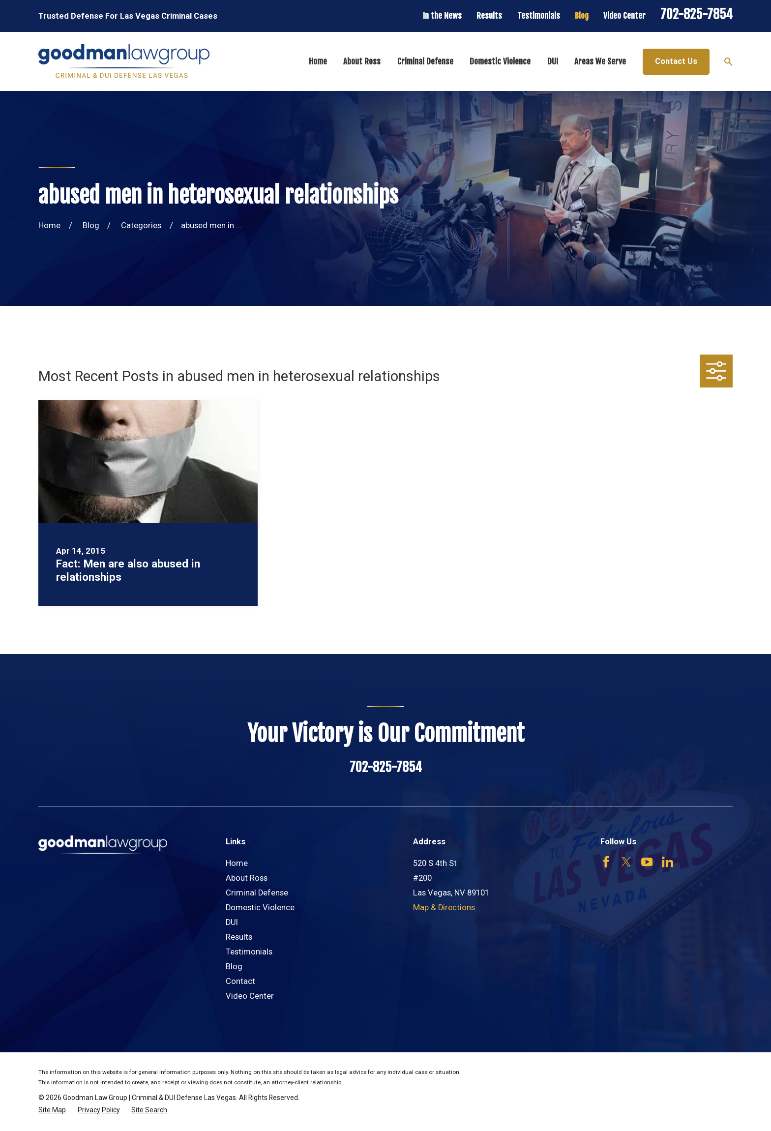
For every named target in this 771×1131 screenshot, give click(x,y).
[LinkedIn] (667, 861)
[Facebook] (606, 861)
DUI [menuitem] (552, 61)
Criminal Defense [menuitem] (425, 61)
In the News (442, 15)
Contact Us (676, 61)
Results (489, 15)
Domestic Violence (260, 907)
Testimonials (538, 15)
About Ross (246, 878)
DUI (232, 922)
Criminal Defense (257, 892)
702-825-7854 (696, 14)
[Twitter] (626, 861)
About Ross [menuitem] (362, 61)
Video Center (624, 15)
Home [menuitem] (318, 61)
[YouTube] (646, 861)
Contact (240, 981)
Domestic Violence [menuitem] (500, 61)
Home (237, 863)
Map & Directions (444, 907)
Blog (582, 15)
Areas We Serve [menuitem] (600, 61)
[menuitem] (52, 1110)
